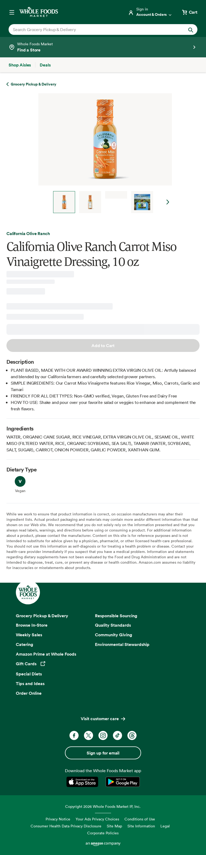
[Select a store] (103, 47)
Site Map (114, 825)
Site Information (141, 825)
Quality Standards (113, 625)
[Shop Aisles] (20, 65)
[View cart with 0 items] (189, 12)
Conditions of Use (139, 818)
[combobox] (94, 29)
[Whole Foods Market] (38, 12)
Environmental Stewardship (122, 644)
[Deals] (45, 65)
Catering (24, 644)
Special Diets (29, 674)
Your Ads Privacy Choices (97, 818)
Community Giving (113, 635)
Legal (165, 825)
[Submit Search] (190, 29)
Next (168, 202)
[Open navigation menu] (12, 12)
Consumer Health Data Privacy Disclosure (66, 825)
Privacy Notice (58, 818)
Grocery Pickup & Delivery (42, 616)
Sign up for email (103, 753)
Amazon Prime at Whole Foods (46, 654)
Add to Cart (103, 345)
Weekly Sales (29, 635)
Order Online (29, 693)
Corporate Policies (103, 832)
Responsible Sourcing (116, 616)
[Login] (150, 12)
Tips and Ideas (30, 683)
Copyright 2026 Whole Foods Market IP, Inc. (103, 806)
